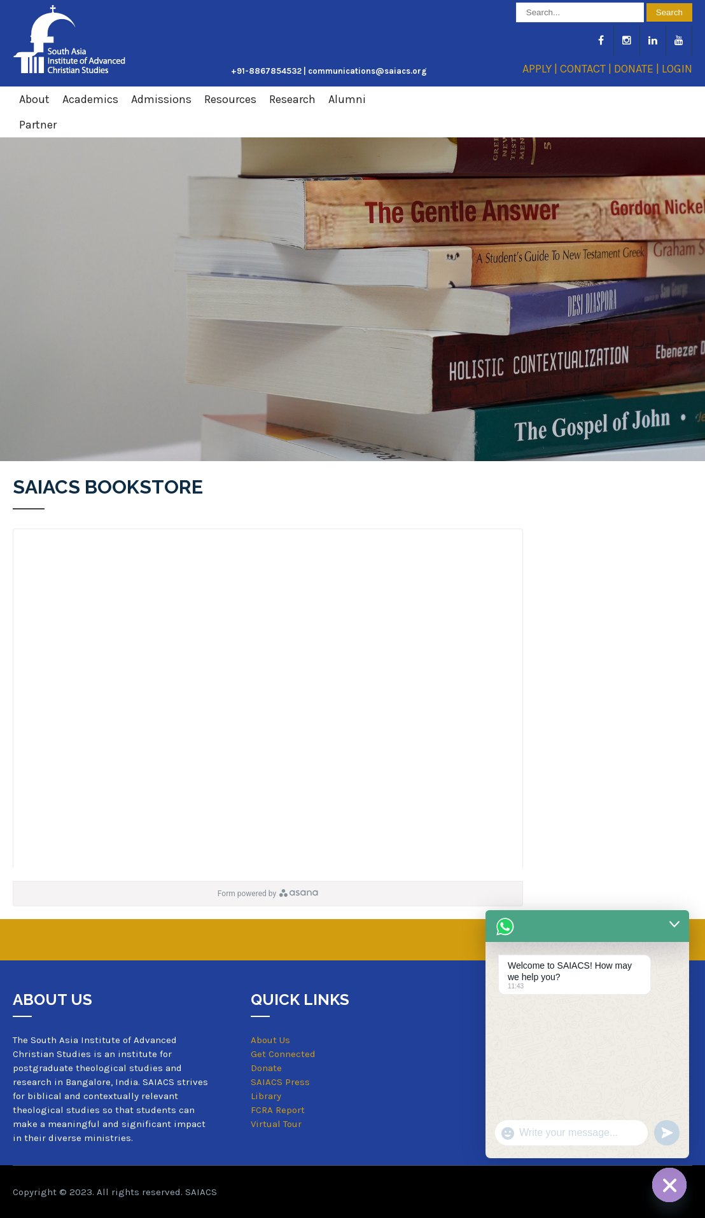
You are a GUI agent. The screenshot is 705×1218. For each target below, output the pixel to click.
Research (292, 99)
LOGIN (677, 69)
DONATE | (638, 69)
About (34, 99)
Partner (38, 125)
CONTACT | (587, 69)
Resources (230, 99)
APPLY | (541, 69)
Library (266, 1096)
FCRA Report (278, 1110)
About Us (270, 1040)
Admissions (161, 99)
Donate (266, 1068)
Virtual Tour (276, 1124)
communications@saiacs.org (367, 71)
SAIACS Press (280, 1082)
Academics (90, 99)
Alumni (347, 99)
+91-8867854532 (266, 71)
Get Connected (283, 1054)
